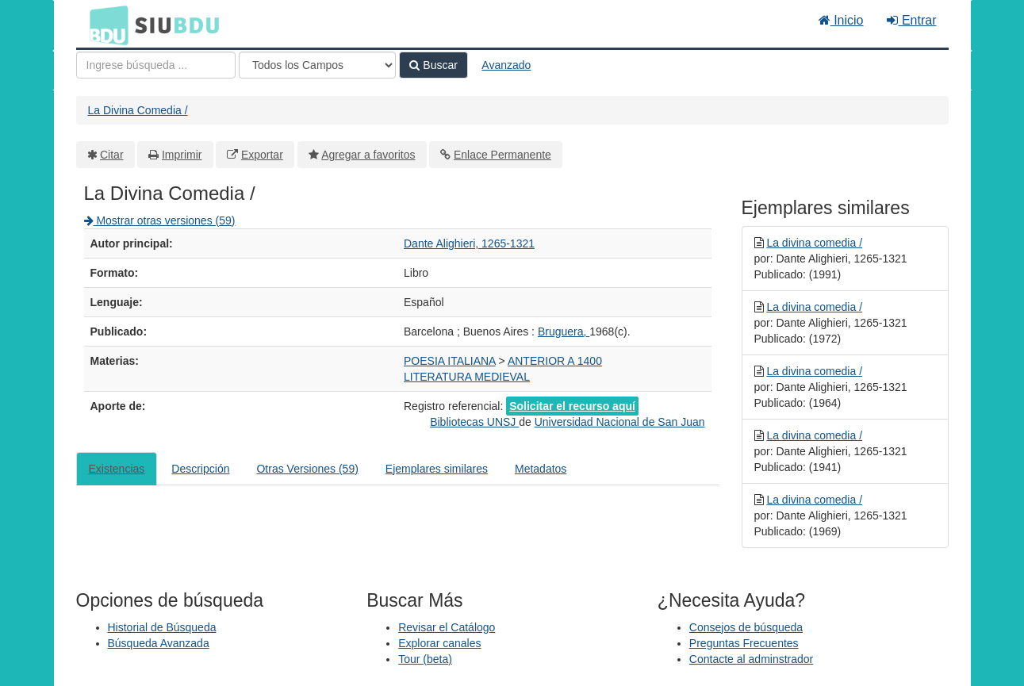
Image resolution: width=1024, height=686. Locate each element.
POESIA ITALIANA (450, 360)
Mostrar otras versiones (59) (160, 220)
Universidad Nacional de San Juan (620, 422)
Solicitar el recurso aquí (572, 406)
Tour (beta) (425, 659)
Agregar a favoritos (368, 154)
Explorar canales (439, 643)
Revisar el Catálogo (446, 627)
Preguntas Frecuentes (744, 643)
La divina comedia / (814, 242)
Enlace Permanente (502, 154)
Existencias (117, 468)
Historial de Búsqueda (162, 627)
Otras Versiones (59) (307, 468)
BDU (104, 24)
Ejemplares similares (436, 468)
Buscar (433, 65)
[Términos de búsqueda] (156, 65)
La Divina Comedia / (138, 110)
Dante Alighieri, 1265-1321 (469, 243)
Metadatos (540, 468)
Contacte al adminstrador (751, 659)
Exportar (262, 154)
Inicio (841, 20)
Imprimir (182, 154)
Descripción (200, 468)
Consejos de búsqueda (746, 627)
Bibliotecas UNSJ (474, 422)
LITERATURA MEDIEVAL (467, 376)
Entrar (911, 20)
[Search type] (317, 65)
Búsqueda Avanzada (158, 643)
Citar (112, 154)
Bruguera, (563, 331)
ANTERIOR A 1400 (555, 360)
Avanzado (506, 65)
